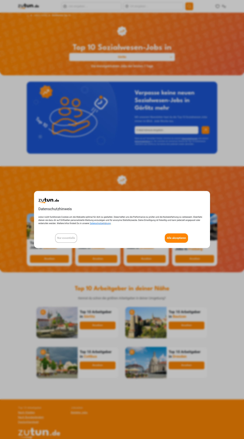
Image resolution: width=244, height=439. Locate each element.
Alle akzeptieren (176, 238)
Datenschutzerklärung (100, 223)
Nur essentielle (66, 238)
